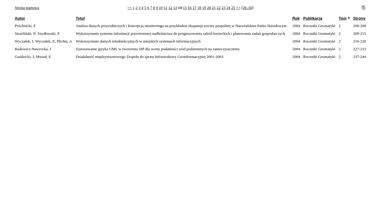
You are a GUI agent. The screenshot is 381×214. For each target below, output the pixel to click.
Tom (342, 18)
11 (166, 7)
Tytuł (80, 18)
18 (199, 7)
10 (161, 7)
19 (204, 7)
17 (194, 7)
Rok (296, 18)
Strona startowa (27, 7)
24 (228, 7)
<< (129, 7)
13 (175, 7)
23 (223, 7)
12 (170, 7)
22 (219, 7)
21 (214, 7)
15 (185, 7)
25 (233, 7)
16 (190, 7)
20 (209, 7)
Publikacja (312, 18)
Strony (359, 18)
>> (238, 7)
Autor (20, 18)
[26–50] (247, 7)
